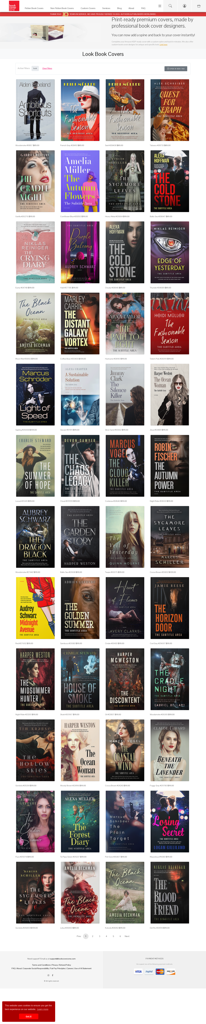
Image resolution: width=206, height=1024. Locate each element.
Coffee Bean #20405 (69, 359)
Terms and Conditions (41, 965)
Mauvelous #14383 (157, 857)
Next (127, 936)
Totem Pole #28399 (158, 359)
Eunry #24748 (21, 287)
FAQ (13, 968)
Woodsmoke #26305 (159, 714)
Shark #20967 (66, 714)
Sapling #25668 (22, 430)
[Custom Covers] (89, 9)
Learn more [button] (42, 1009)
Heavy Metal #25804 (114, 216)
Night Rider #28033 (158, 501)
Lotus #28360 (66, 928)
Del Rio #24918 (156, 928)
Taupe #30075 (111, 572)
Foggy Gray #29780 (158, 785)
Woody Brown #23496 (69, 785)
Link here (163, 44)
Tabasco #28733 (157, 145)
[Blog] (120, 9)
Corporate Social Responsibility (36, 968)
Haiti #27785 (65, 287)
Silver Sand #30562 (113, 430)
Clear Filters (47, 68)
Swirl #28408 (110, 145)
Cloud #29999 (66, 501)
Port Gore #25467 (112, 857)
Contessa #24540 (112, 501)
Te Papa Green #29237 (70, 857)
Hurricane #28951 (112, 359)
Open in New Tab (175, 69)
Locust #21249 (21, 501)
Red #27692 (20, 643)
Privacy (55, 965)
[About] (132, 9)
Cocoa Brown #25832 (159, 572)
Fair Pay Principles (57, 968)
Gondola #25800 (22, 928)
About (19, 968)
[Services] (107, 9)
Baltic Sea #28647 (157, 216)
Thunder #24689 (157, 287)
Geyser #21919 (66, 430)
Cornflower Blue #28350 (70, 216)
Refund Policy (65, 965)
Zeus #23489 (155, 430)
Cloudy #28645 (111, 287)
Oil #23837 (109, 714)
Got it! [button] (29, 1016)
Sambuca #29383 (67, 643)
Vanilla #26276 (21, 216)
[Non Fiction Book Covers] (63, 9)
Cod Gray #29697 (157, 643)
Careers (70, 968)
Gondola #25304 (22, 785)
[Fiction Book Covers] (35, 9)
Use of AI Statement (82, 968)
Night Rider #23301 (23, 714)
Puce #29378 (21, 857)
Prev (79, 936)
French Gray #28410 (68, 145)
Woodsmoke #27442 (24, 572)
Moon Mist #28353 (23, 359)
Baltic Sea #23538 (67, 572)
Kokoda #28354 (112, 928)
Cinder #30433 (111, 643)
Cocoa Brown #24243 (114, 785)
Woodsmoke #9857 (24, 145)
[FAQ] (144, 9)
